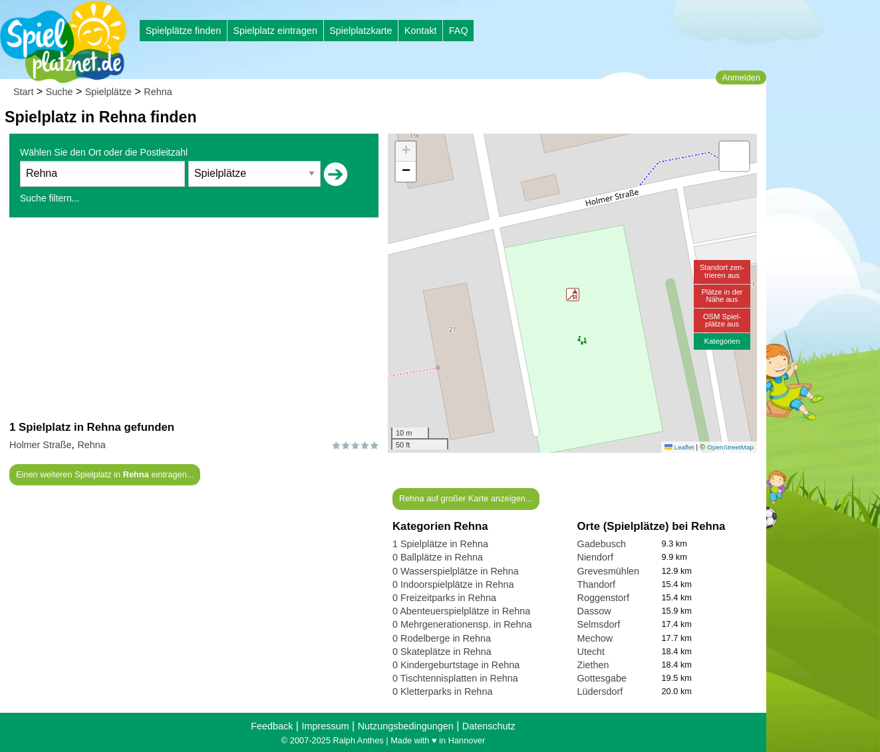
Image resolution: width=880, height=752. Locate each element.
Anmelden (741, 77)
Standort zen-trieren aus (722, 271)
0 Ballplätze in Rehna (437, 557)
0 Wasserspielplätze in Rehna (455, 571)
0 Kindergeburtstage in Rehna (455, 665)
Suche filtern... (50, 198)
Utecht (591, 651)
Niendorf (595, 557)
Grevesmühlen (608, 571)
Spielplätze (108, 91)
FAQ (458, 30)
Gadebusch (602, 544)
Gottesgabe (602, 678)
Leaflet (679, 447)
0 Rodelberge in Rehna (441, 638)
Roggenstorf (603, 597)
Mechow (595, 638)
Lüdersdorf (600, 691)
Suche (59, 91)
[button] (572, 294)
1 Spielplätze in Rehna (440, 544)
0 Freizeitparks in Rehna (444, 597)
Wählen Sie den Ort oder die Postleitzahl (104, 152)
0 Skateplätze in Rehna (442, 651)
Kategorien (722, 341)
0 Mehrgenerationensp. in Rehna (462, 624)
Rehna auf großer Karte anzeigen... (466, 498)
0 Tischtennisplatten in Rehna (455, 678)
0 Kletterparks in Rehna (442, 691)
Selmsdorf (599, 624)
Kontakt (420, 30)
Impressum (325, 726)
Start (23, 91)
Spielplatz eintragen (275, 30)
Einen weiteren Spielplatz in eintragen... (105, 474)
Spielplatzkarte (360, 30)
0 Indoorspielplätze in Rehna (452, 584)
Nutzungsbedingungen (406, 726)
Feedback (272, 726)
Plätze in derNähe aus (721, 295)
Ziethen (593, 665)
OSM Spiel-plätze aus (722, 320)
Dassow (594, 611)
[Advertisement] (193, 318)
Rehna (158, 91)
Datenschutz (488, 726)
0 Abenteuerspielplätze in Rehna (461, 611)
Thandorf (596, 584)
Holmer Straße (40, 444)
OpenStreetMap (730, 447)
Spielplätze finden (183, 30)
